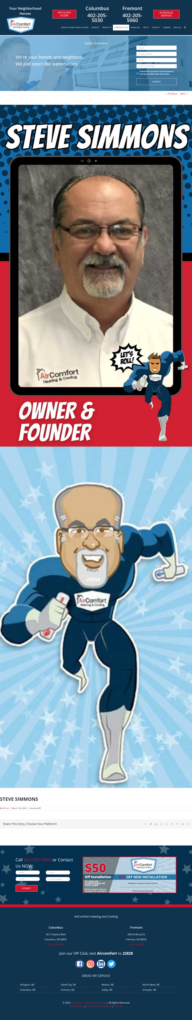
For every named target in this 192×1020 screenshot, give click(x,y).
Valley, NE (107, 989)
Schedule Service (166, 14)
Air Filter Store (64, 14)
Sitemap (118, 1006)
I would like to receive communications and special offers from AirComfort (156, 72)
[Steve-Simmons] (96, 446)
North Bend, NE (151, 984)
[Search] (185, 27)
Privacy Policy (76, 1006)
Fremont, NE (68, 989)
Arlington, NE (27, 984)
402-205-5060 (132, 18)
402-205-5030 (97, 18)
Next (182, 93)
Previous (172, 93)
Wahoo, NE (108, 984)
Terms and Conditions (99, 1006)
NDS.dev (6, 808)
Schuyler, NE (149, 989)
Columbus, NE (27, 989)
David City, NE (68, 984)
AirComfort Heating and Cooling (88, 1002)
